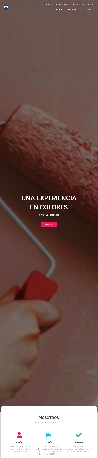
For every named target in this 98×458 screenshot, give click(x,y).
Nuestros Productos (62, 5)
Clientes (90, 5)
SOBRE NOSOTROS (49, 224)
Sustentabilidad (59, 9)
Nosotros (49, 5)
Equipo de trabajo (78, 5)
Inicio (41, 5)
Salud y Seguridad (72, 9)
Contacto (90, 9)
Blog (82, 9)
